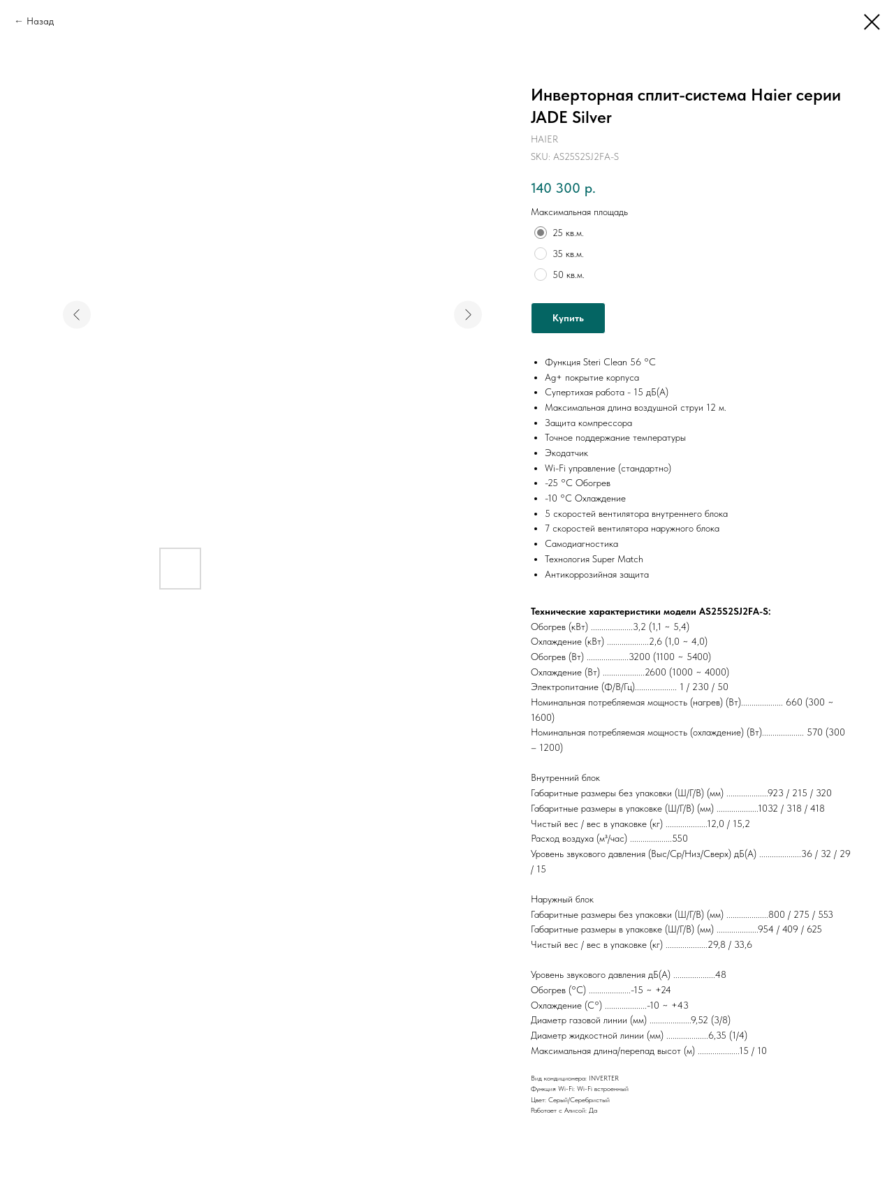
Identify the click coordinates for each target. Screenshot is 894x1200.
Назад (40, 21)
